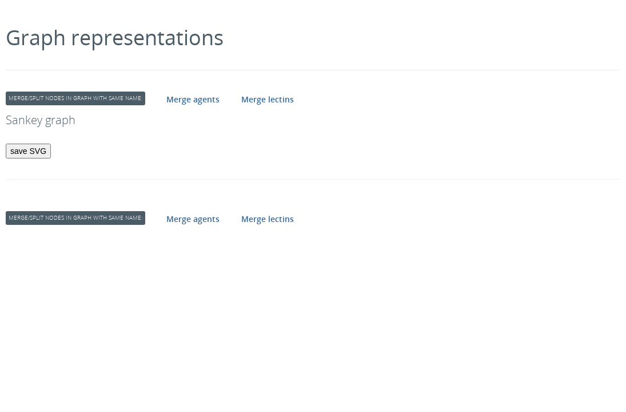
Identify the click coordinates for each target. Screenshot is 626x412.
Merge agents (193, 99)
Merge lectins (267, 99)
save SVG (28, 151)
